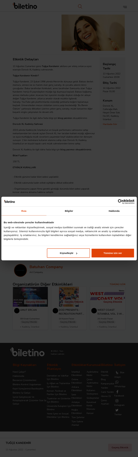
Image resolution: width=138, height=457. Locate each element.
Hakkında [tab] (114, 210)
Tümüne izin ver (113, 253)
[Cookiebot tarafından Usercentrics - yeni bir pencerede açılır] (120, 201)
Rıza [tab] (23, 210)
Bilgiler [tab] (69, 210)
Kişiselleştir (68, 253)
